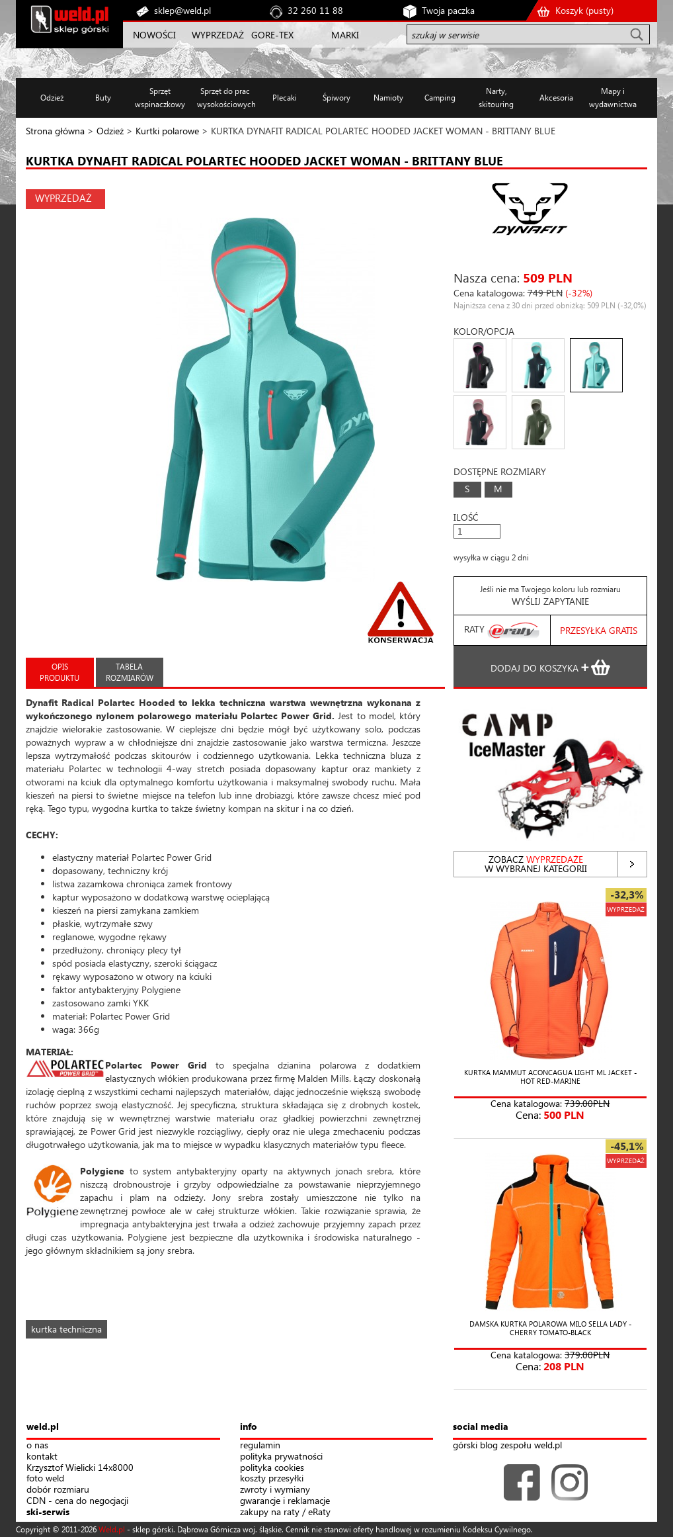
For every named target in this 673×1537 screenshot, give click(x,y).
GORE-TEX (272, 34)
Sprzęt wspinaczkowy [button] (160, 97)
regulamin (260, 1445)
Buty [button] (103, 98)
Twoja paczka (448, 10)
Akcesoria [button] (556, 98)
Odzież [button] (51, 98)
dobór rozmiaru (57, 1489)
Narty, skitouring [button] (496, 97)
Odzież (110, 130)
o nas (37, 1445)
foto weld (45, 1478)
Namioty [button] (388, 98)
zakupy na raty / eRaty (285, 1512)
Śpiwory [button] (336, 98)
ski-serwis (47, 1512)
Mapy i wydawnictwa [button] (613, 97)
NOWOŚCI (154, 34)
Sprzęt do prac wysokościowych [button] (225, 97)
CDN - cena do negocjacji (77, 1501)
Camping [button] (439, 98)
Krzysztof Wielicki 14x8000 (80, 1467)
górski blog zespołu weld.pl (507, 1445)
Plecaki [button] (284, 98)
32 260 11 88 (315, 10)
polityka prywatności (281, 1456)
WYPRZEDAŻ (218, 34)
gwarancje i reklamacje (285, 1501)
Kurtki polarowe (167, 130)
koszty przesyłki (271, 1478)
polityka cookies (272, 1467)
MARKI (345, 34)
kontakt (42, 1456)
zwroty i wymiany (275, 1489)
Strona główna (55, 130)
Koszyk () (584, 10)
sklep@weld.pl (182, 10)
